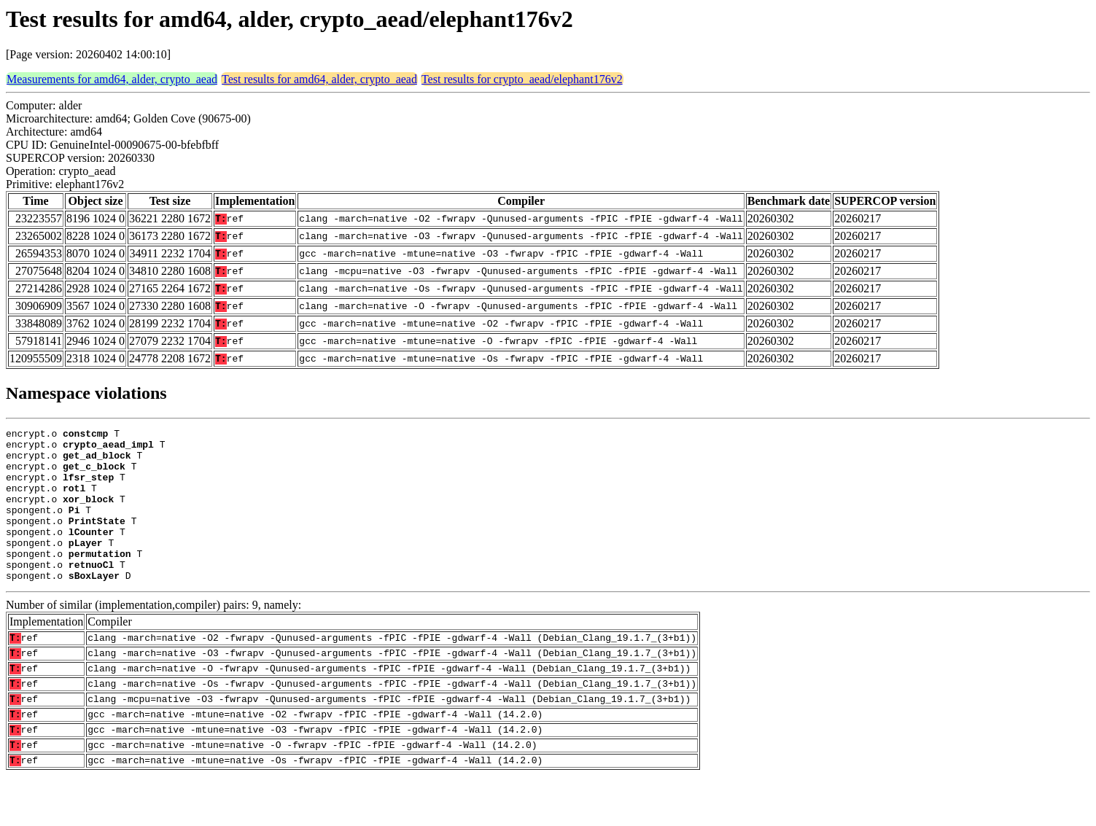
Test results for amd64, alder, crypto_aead (319, 79)
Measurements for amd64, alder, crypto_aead (112, 79)
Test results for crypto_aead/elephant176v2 (522, 79)
